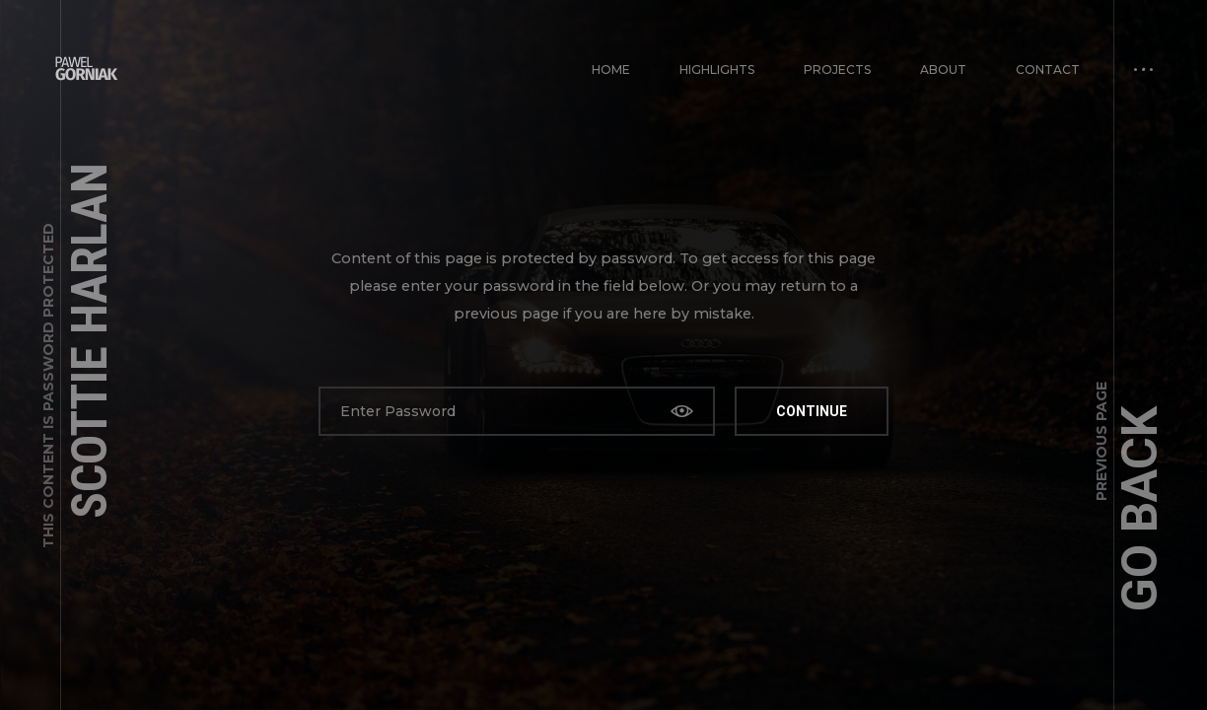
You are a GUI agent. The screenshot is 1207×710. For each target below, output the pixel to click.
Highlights (716, 69)
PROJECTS (837, 69)
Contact (1048, 69)
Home (611, 69)
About (943, 69)
